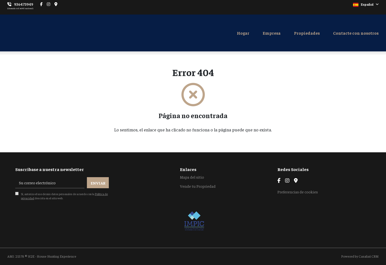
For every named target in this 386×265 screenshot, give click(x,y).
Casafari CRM (369, 256)
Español (366, 4)
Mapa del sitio (192, 176)
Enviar (98, 182)
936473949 (23, 3)
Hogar (243, 33)
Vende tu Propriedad (198, 186)
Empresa (272, 33)
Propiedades (307, 33)
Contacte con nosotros (356, 33)
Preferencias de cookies (297, 191)
